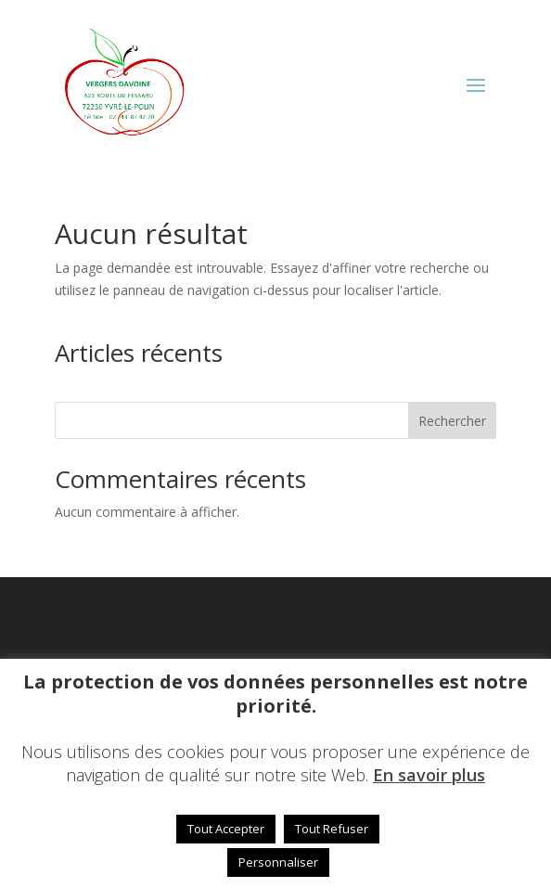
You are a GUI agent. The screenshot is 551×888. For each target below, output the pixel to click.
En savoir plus (429, 775)
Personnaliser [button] (278, 862)
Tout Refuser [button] (331, 828)
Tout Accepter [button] (225, 828)
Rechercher (452, 421)
